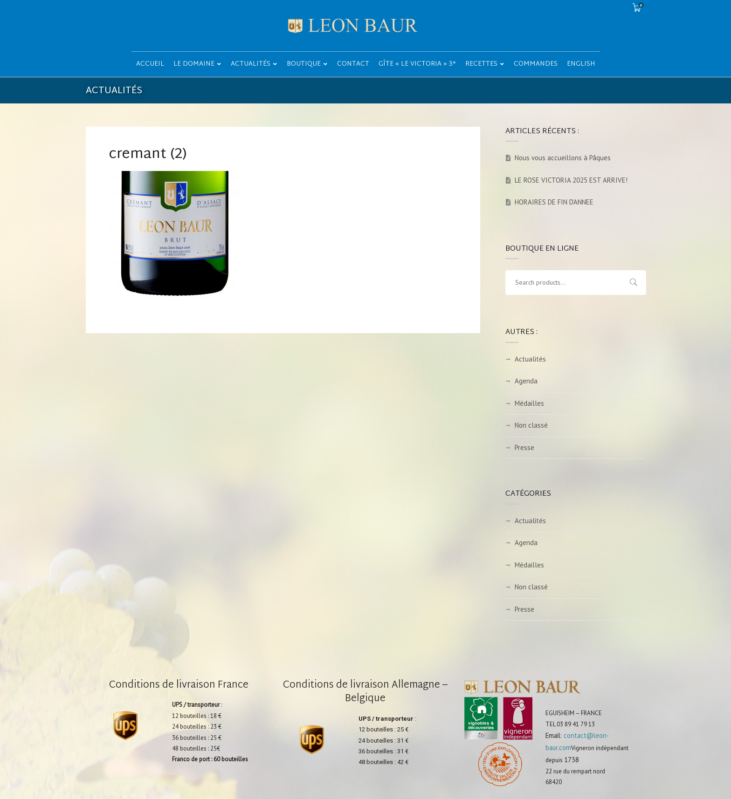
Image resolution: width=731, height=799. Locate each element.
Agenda (526, 380)
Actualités (530, 359)
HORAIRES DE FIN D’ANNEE (554, 202)
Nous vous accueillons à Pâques (563, 157)
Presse (524, 447)
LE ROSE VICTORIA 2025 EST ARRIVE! (571, 180)
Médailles (529, 403)
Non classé (531, 425)
